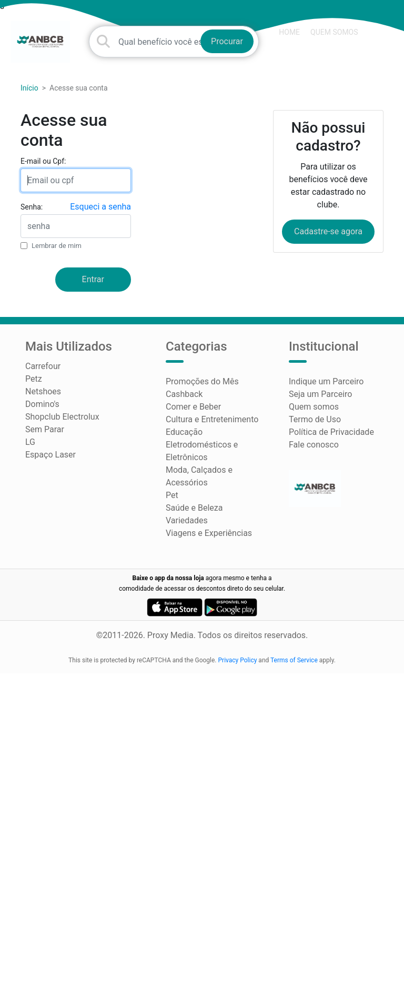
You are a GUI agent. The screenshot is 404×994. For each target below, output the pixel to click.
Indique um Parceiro (326, 381)
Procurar (227, 41)
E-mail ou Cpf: (43, 161)
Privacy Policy (237, 660)
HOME (289, 32)
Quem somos (334, 32)
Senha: (32, 207)
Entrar (93, 279)
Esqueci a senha (100, 207)
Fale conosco (314, 445)
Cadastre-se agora (328, 231)
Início (29, 88)
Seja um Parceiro (320, 394)
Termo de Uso (315, 419)
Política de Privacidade (331, 432)
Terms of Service (294, 660)
